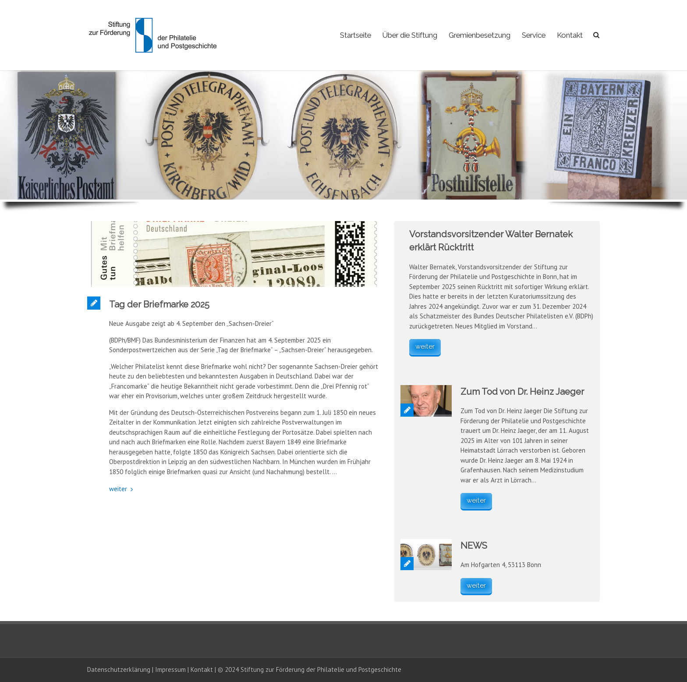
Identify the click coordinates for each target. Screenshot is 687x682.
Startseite (355, 35)
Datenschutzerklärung (118, 669)
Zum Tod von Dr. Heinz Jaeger (522, 391)
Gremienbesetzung (479, 35)
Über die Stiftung (409, 35)
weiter (118, 489)
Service (533, 35)
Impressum (170, 669)
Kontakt (570, 35)
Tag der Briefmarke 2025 (159, 304)
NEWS (473, 545)
